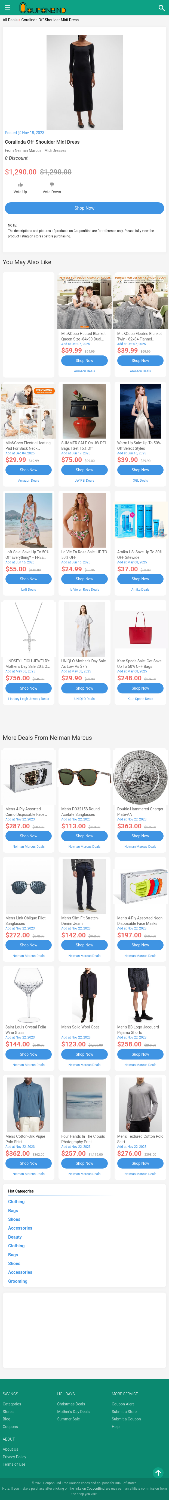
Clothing (16, 1201)
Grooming (17, 1281)
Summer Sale (68, 1419)
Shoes (14, 1219)
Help (116, 1426)
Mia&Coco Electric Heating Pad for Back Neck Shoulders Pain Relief (28, 448)
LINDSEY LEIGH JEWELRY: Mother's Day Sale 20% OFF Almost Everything (28, 666)
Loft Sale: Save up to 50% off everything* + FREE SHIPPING (27, 557)
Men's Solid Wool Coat (80, 1027)
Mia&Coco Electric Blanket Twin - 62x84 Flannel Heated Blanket (139, 339)
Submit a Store (124, 1412)
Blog (6, 1419)
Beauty (15, 1237)
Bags (13, 1210)
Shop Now (84, 208)
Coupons (10, 1426)
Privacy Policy (14, 1457)
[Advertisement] (28, 324)
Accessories (20, 1228)
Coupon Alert (123, 1404)
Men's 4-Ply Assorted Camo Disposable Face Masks (24, 814)
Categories (12, 1404)
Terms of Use (14, 1464)
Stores (8, 1412)
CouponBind (96, 1488)
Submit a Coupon (126, 1419)
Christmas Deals (71, 1404)
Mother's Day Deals (73, 1412)
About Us (10, 1449)
